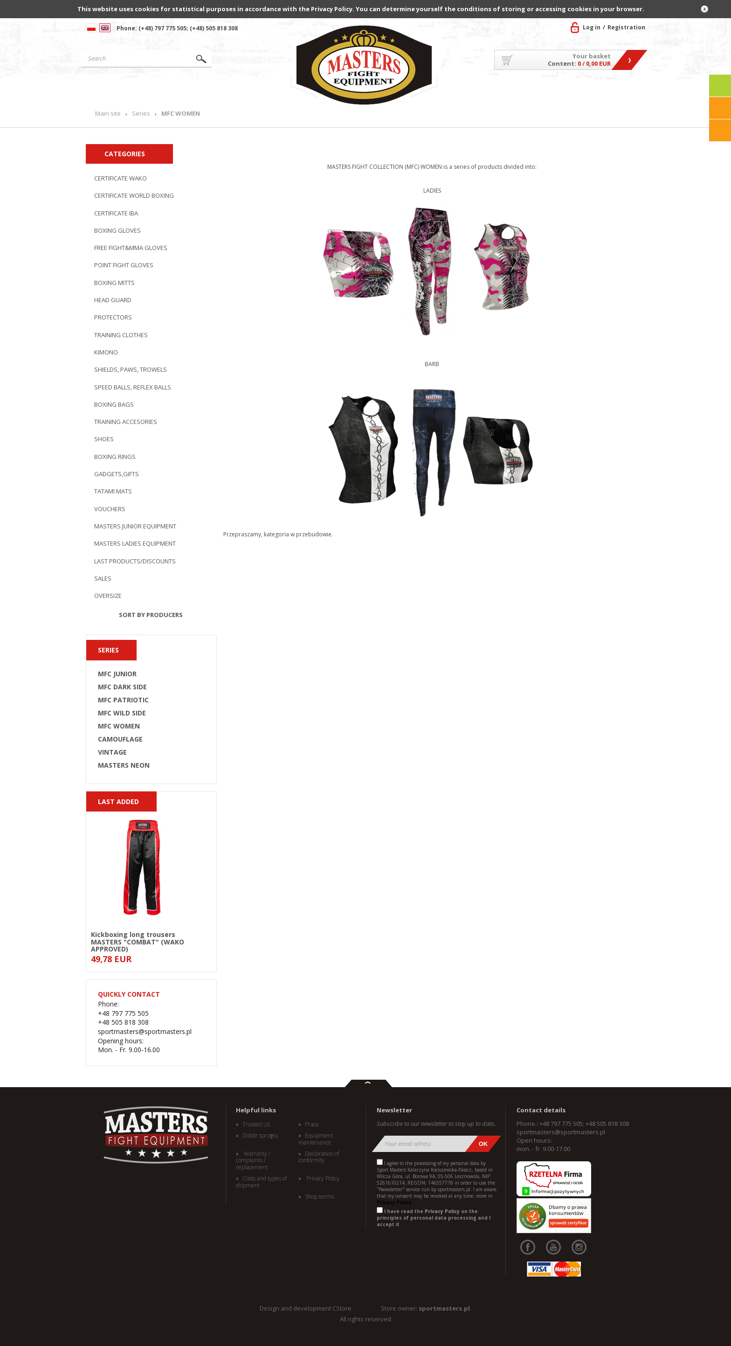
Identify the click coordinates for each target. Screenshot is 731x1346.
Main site (124, 90)
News (268, 90)
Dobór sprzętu (260, 1135)
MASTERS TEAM (570, 90)
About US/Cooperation (489, 90)
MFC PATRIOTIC (123, 700)
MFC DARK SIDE (122, 687)
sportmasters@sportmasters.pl (561, 1132)
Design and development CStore (306, 1308)
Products (203, 90)
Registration (626, 27)
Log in (591, 27)
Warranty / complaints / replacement (253, 1161)
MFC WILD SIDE (122, 713)
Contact (624, 90)
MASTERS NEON (124, 765)
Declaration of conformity (318, 1157)
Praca (311, 1124)
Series (141, 113)
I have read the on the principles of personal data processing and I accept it (433, 1218)
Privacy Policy (322, 1178)
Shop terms (319, 1196)
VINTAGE (112, 752)
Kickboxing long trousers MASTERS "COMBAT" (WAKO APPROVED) (137, 941)
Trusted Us (256, 1124)
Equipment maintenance (315, 1139)
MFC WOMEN (119, 726)
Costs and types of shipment (261, 1182)
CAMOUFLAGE (120, 739)
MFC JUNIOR (117, 674)
